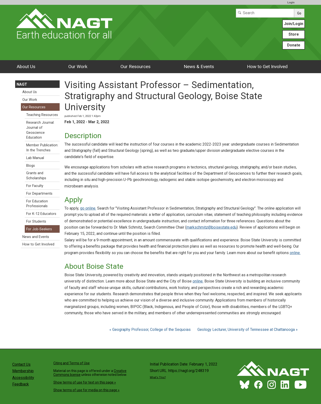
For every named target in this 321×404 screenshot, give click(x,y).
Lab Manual (35, 158)
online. (295, 252)
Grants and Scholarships (36, 175)
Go (299, 13)
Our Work (77, 66)
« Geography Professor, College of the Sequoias (150, 329)
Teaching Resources (42, 115)
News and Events (35, 237)
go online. (88, 208)
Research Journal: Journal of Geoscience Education (40, 130)
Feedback (20, 384)
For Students (36, 221)
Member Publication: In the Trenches (42, 147)
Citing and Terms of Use (71, 363)
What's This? (158, 377)
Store (294, 34)
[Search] (265, 13)
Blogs (30, 166)
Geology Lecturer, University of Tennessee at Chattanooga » (247, 329)
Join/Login (293, 23)
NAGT (22, 84)
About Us (26, 66)
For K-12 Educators (41, 214)
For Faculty (34, 186)
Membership (23, 371)
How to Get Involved (267, 66)
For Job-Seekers (39, 229)
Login (291, 2)
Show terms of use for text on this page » (84, 382)
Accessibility (23, 377)
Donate (293, 45)
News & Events (199, 66)
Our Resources (135, 66)
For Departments (39, 194)
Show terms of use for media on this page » (86, 390)
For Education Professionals (37, 203)
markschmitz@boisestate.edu (211, 227)
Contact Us (21, 364)
